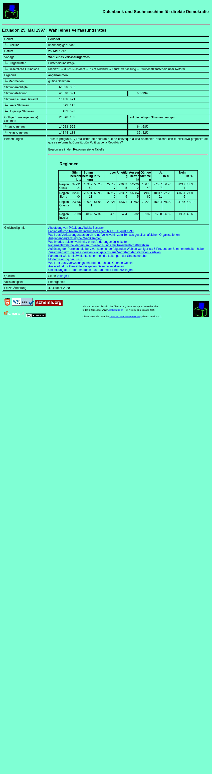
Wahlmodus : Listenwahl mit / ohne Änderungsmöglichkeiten (88, 242)
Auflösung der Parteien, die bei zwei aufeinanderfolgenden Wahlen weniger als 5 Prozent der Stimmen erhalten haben (126, 249)
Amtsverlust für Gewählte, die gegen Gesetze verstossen (86, 266)
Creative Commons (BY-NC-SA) (126, 316)
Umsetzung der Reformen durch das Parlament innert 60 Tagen (90, 270)
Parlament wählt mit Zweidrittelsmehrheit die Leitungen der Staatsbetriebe (97, 256)
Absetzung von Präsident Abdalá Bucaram (76, 227)
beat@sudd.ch (115, 310)
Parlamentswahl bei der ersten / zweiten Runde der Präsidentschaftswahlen (98, 245)
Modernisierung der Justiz (65, 259)
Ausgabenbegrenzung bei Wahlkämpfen (75, 238)
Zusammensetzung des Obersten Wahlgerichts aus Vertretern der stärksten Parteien (104, 252)
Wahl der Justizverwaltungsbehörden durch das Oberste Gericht (90, 263)
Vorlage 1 (63, 276)
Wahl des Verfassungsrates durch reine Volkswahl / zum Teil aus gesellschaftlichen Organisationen (114, 235)
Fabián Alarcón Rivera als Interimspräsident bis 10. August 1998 (91, 231)
